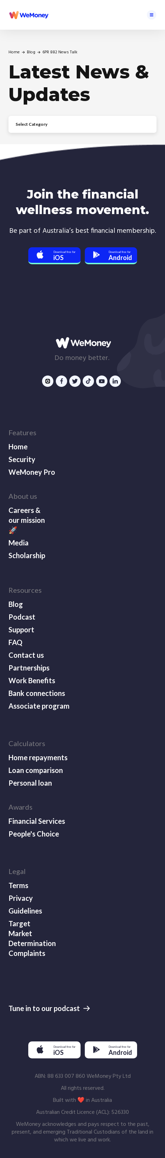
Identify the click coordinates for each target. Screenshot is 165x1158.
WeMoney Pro (31, 472)
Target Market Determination (31, 933)
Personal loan (30, 783)
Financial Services (36, 821)
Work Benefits (31, 680)
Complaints (26, 953)
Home (14, 52)
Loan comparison (35, 770)
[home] (28, 14)
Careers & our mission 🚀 (26, 520)
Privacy (20, 898)
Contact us (26, 655)
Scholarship (26, 555)
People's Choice (33, 833)
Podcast (21, 617)
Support (21, 629)
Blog (31, 52)
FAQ (15, 642)
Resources (25, 590)
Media (18, 542)
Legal (17, 871)
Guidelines (25, 910)
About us (22, 496)
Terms (18, 885)
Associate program (39, 706)
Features (22, 432)
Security (21, 459)
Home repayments (37, 757)
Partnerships (28, 667)
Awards (20, 807)
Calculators (26, 743)
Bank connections (36, 693)
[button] (151, 15)
